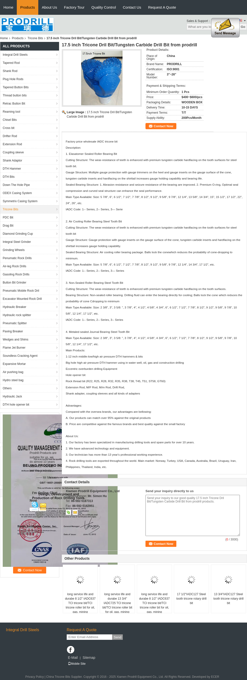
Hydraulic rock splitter (17, 315)
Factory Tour (74, 7)
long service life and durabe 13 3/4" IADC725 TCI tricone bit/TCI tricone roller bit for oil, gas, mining (117, 603)
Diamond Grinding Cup (18, 233)
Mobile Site (76, 663)
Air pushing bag (13, 372)
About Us (49, 7)
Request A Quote (162, 7)
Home (8, 7)
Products (27, 7)
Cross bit (8, 128)
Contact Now (163, 126)
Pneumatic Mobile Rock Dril (21, 290)
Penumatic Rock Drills (17, 258)
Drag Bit (8, 225)
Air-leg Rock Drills (14, 266)
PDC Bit (8, 217)
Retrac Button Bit (14, 103)
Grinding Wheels (14, 250)
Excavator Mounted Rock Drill (22, 299)
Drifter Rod (10, 136)
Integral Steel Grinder (17, 242)
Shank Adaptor (12, 160)
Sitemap (88, 658)
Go (243, 27)
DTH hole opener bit (16, 404)
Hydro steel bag (13, 380)
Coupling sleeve (13, 152)
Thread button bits (15, 95)
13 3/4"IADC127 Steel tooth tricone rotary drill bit (228, 598)
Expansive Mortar (14, 364)
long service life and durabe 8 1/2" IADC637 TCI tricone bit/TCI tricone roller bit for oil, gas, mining (80, 603)
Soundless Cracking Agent (20, 356)
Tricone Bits (35, 38)
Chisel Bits (10, 120)
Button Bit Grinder (14, 282)
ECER (215, 677)
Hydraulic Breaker (14, 307)
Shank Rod (10, 71)
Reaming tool (11, 111)
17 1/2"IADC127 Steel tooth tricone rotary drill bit (191, 598)
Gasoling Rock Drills (16, 274)
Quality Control (103, 7)
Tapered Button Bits (16, 87)
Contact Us (132, 7)
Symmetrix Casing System (20, 201)
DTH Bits (9, 177)
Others (7, 388)
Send (117, 637)
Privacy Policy (34, 677)
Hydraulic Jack (12, 396)
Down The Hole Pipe (16, 185)
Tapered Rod (11, 63)
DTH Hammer (12, 168)
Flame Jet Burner (14, 347)
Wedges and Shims (15, 339)
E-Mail (73, 658)
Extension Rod (12, 144)
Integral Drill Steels (15, 54)
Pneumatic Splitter (15, 323)
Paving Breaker (13, 331)
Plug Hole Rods (13, 79)
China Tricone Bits (58, 677)
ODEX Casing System (17, 193)
